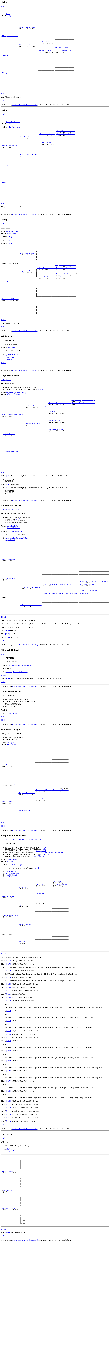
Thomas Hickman (11, 782)
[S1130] (8, 1091)
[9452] (3, 128)
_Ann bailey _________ (43, 979)
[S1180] (8, 1074)
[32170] (3, 923)
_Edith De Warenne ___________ (59, 456)
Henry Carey (10, 397)
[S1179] (8, 1068)
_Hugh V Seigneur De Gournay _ (36, 449)
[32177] (41, 923)
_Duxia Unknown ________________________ (94, 658)
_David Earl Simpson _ (47, 148)
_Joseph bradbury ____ (26, 1016)
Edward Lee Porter (14, 141)
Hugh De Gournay (9, 482)
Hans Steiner (8, 1294)
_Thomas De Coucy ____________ (59, 466)
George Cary (10, 399)
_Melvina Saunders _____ (46, 311)
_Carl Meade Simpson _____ (28, 152)
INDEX (3, 107)
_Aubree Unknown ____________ (30, 673)
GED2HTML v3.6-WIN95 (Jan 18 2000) (25, 118)
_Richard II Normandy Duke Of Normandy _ (94, 644)
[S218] (8, 531)
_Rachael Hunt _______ (43, 878)
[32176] (35, 923)
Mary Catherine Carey (13, 396)
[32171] (8, 923)
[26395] (3, 421)
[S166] (8, 540)
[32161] (43, 932)
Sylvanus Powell (11, 942)
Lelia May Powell (11, 958)
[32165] (38, 934)
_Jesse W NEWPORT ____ (43, 989)
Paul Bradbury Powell (12, 960)
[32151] (39, 936)
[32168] (36, 939)
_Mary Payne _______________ (65, 311)
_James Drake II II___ (43, 867)
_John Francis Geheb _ (46, 46)
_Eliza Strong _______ (26, 1037)
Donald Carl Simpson (13, 135)
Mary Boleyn (12, 389)
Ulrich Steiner (10, 1246)
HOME (3, 114)
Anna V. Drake (11, 814)
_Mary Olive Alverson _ (27, 303)
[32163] (43, 934)
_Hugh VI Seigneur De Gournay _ (13, 459)
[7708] (18, 574)
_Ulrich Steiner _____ (10, 1271)
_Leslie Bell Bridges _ (10, 293)
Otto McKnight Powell (13, 956)
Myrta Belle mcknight (15, 948)
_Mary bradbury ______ (10, 1027)
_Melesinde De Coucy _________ (36, 470)
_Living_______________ (10, 207)
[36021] (36, 951)
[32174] (24, 923)
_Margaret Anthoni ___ (10, 1316)
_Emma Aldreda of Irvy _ (10, 662)
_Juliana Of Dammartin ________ (13, 504)
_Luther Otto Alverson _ (46, 300)
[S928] (7, 1343)
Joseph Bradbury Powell (12, 1005)
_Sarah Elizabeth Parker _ (28, 173)
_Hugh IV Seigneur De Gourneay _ (83, 442)
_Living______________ (10, 39)
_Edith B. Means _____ (47, 159)
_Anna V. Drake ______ (10, 881)
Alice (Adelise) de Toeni (15, 587)
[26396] (8, 421)
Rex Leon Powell (11, 954)
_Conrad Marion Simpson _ (65, 145)
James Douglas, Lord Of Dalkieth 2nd (20, 734)
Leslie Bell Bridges (12, 259)
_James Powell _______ (43, 968)
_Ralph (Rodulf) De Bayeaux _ (30, 651)
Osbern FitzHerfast (12, 581)
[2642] (3, 723)
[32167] (48, 937)
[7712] (16, 565)
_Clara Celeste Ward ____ (65, 148)
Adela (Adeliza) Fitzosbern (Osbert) (17, 593)
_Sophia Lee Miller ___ (10, 337)
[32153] (44, 936)
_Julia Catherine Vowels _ (64, 57)
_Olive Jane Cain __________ (65, 300)
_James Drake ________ (60, 864)
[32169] (41, 939)
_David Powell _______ (60, 965)
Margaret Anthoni (12, 1248)
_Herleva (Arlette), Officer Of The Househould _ (60, 658)
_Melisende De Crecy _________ (59, 477)
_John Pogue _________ (10, 837)
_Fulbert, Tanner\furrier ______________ (94, 655)
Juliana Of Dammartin (14, 436)
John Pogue (10, 812)
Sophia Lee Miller (12, 261)
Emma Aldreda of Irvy (14, 583)
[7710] (7, 565)
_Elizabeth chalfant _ (60, 968)
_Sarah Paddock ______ (60, 867)
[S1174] (8, 1058)
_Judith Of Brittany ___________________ (94, 648)
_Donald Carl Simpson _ (10, 163)
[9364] (3, 1235)
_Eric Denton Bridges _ (27, 282)
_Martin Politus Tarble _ (27, 28)
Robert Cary (9, 401)
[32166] (42, 937)
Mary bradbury (11, 944)
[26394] (40, 431)
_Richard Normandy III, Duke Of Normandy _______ (60, 648)
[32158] (60, 936)
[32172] (14, 923)
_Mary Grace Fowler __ (46, 57)
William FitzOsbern (10, 641)
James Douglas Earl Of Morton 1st (17, 741)
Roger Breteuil (10, 595)
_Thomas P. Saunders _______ (65, 307)
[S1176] (8, 1084)
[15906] (3, 251)
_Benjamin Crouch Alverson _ (65, 296)
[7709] (3, 565)
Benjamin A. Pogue (10, 860)
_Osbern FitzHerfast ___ (10, 618)
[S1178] (8, 1061)
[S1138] (8, 1081)
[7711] (12, 565)
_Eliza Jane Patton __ (26, 892)
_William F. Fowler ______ (64, 53)
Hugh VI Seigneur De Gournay (16, 434)
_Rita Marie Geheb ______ (27, 50)
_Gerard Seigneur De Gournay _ (59, 445)
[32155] (50, 936)
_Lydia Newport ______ (26, 993)
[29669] (3, 6)
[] (3, 111)
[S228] (7, 700)
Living (8, 14)
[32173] (19, 923)
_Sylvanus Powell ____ (10, 982)
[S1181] (8, 1088)
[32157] (55, 936)
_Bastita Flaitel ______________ (83, 445)
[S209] (7, 748)
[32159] (43, 930)
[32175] (30, 923)
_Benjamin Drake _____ (26, 871)
